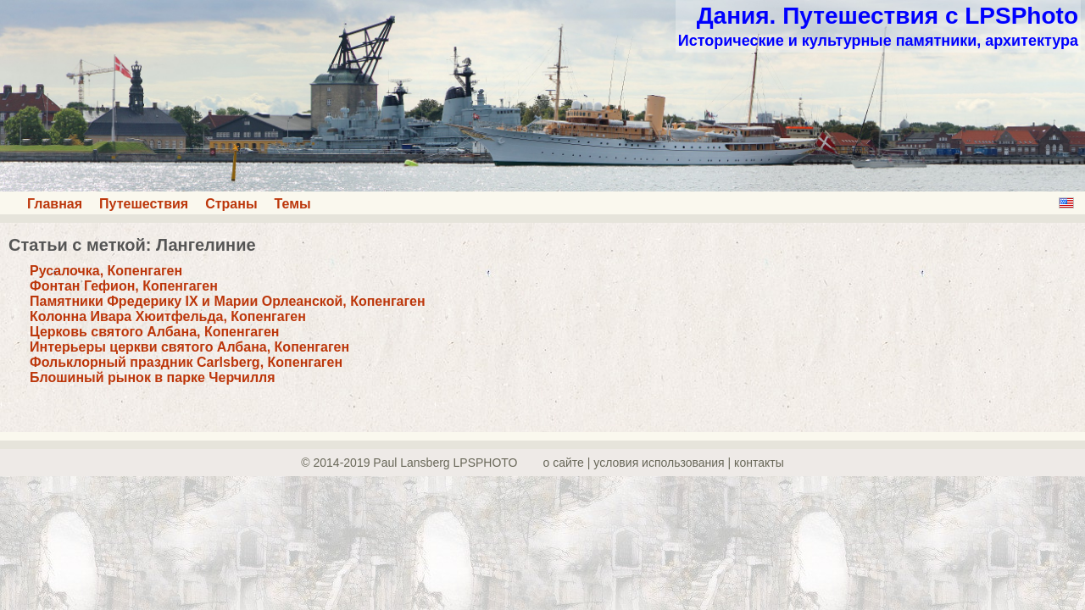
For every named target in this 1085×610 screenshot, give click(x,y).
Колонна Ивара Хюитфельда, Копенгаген (168, 316)
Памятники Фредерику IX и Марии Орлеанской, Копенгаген (228, 301)
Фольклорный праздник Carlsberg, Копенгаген (186, 362)
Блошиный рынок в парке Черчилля (152, 377)
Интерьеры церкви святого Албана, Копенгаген (189, 347)
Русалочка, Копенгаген (106, 270)
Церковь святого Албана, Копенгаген (154, 331)
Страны (231, 204)
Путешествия (143, 204)
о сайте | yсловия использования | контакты (663, 462)
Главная (54, 204)
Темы (293, 204)
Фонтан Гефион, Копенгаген (124, 286)
